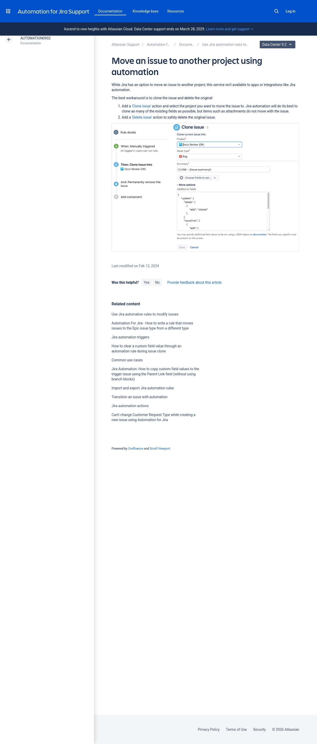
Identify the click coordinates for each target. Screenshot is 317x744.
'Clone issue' (141, 106)
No (157, 282)
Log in (290, 11)
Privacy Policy (208, 729)
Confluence (135, 448)
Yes (146, 282)
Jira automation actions (130, 406)
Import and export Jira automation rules (143, 388)
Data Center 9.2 (278, 44)
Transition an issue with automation (139, 397)
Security (259, 729)
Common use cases (127, 360)
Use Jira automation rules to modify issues (145, 314)
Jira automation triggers (130, 337)
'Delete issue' (142, 117)
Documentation (110, 11)
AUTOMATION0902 (35, 38)
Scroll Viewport (160, 448)
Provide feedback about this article (194, 282)
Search (276, 11)
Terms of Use (236, 729)
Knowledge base (146, 11)
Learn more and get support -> (229, 29)
